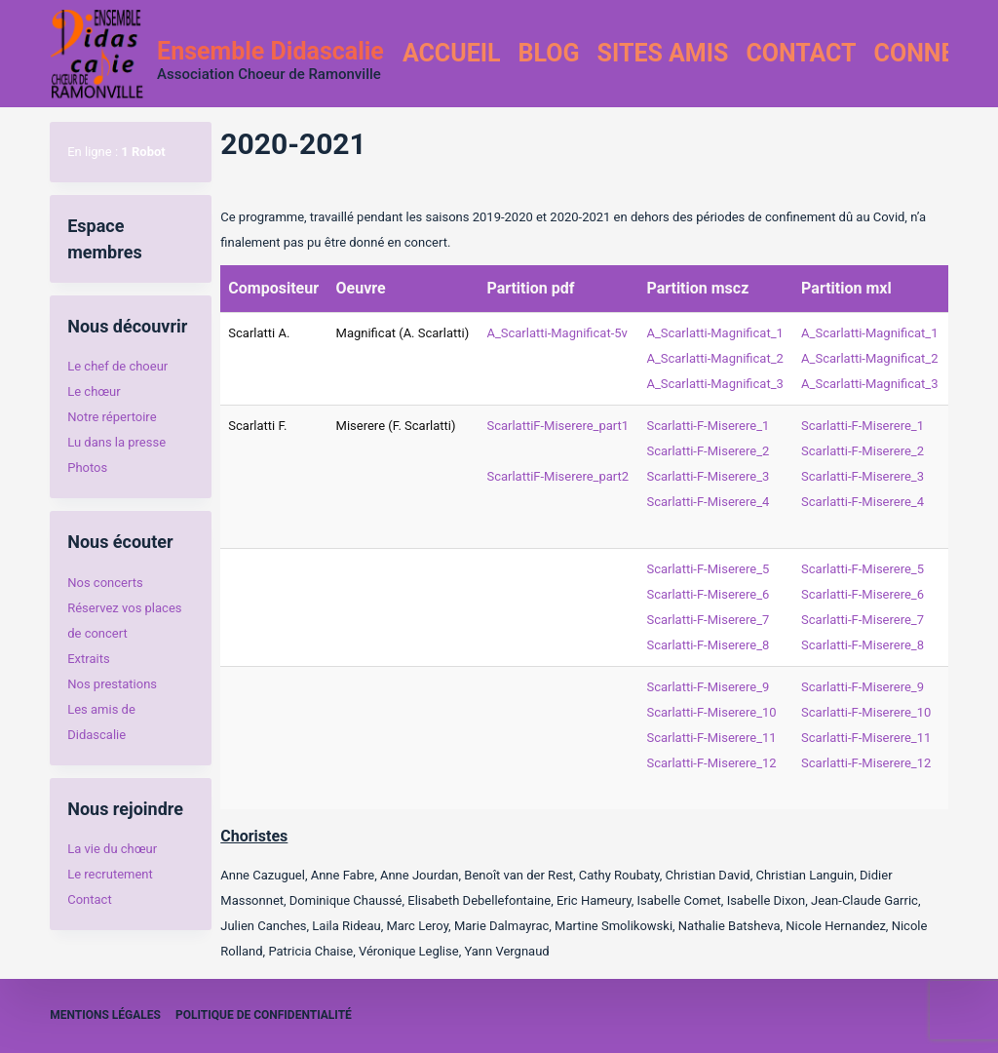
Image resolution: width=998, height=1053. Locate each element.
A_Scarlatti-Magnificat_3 (714, 383)
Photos (87, 467)
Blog (549, 53)
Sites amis (663, 53)
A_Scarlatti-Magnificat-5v (556, 333)
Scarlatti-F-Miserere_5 (707, 569)
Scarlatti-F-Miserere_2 (707, 451)
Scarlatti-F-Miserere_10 (711, 712)
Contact (801, 53)
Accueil (452, 53)
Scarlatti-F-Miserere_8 (707, 645)
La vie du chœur (112, 848)
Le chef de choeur (117, 366)
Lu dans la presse (116, 442)
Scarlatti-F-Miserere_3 (707, 476)
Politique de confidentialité (263, 1015)
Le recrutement (110, 874)
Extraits (88, 658)
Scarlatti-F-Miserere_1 (707, 425)
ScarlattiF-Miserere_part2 (557, 476)
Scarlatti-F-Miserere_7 (707, 619)
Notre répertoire (111, 417)
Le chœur (93, 391)
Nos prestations (112, 684)
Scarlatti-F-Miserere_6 (707, 594)
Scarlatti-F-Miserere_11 (711, 737)
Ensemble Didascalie (270, 51)
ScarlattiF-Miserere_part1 (557, 425)
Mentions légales (105, 1015)
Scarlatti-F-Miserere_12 (711, 763)
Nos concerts (104, 582)
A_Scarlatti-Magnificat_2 (714, 358)
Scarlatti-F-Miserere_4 (707, 501)
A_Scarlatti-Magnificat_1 (714, 333)
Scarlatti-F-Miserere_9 (707, 687)
